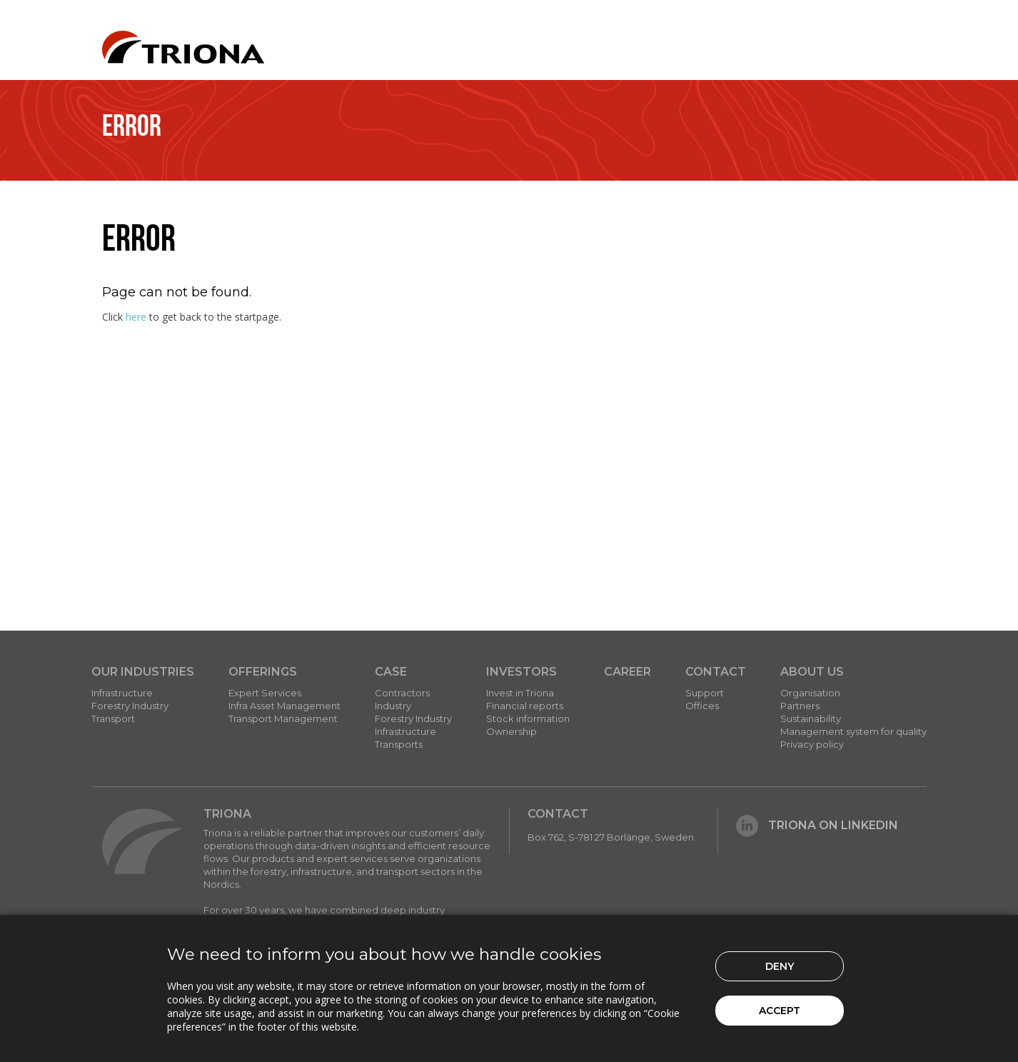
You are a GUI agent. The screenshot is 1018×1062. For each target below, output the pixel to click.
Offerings (262, 671)
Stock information (528, 718)
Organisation (810, 692)
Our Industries (142, 671)
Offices (702, 705)
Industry (393, 705)
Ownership (511, 731)
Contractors (402, 692)
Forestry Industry (129, 705)
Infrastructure (122, 692)
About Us (812, 671)
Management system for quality (853, 731)
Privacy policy (812, 744)
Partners (800, 705)
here (136, 317)
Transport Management (283, 718)
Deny (779, 966)
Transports (399, 744)
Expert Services (264, 692)
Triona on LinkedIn (817, 825)
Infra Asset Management (284, 705)
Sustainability (810, 718)
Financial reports (524, 705)
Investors (521, 671)
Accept (779, 1010)
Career (627, 671)
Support (704, 692)
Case (391, 671)
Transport (113, 718)
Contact (715, 671)
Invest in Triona (520, 692)
